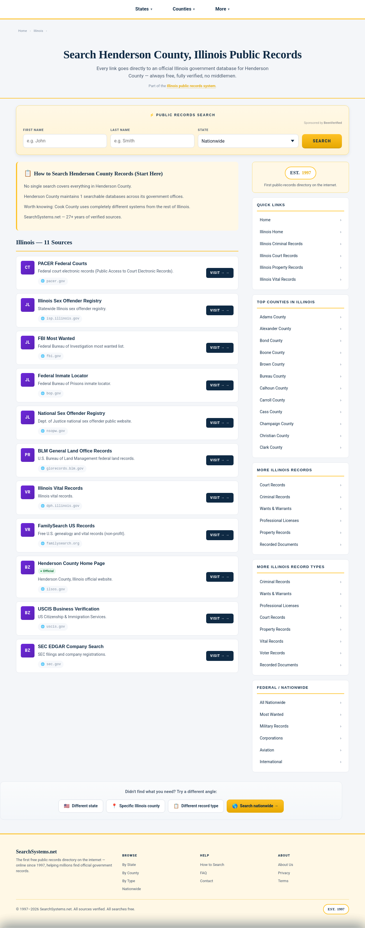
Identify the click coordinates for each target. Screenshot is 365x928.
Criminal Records (275, 497)
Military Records (274, 726)
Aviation (267, 750)
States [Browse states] (143, 9)
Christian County (274, 435)
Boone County (272, 352)
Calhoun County (274, 388)
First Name (33, 130)
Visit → (217, 272)
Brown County (272, 364)
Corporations (271, 738)
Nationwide (131, 889)
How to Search (212, 865)
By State (129, 865)
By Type (128, 881)
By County (130, 873)
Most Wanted (271, 714)
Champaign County (276, 423)
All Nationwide (272, 702)
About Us (285, 865)
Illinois (38, 31)
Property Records (275, 532)
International (271, 761)
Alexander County (275, 328)
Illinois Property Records (281, 267)
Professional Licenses (279, 520)
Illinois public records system (191, 86)
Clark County (271, 447)
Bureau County (273, 376)
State (203, 130)
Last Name (120, 130)
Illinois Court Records (279, 255)
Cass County (271, 411)
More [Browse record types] (222, 9)
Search (322, 141)
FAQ (203, 873)
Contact (206, 881)
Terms (283, 881)
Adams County (273, 317)
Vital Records (271, 641)
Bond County (271, 340)
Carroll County (272, 400)
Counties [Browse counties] (184, 9)
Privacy (284, 873)
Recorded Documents (279, 544)
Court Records (272, 485)
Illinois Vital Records (278, 279)
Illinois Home (271, 232)
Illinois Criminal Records (281, 243)
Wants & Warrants (275, 508)
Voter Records (272, 653)
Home (22, 31)
